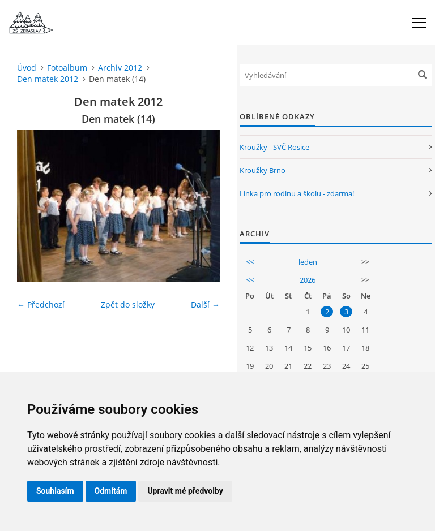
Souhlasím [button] (55, 490)
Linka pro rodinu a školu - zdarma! (297, 193)
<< (250, 262)
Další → (205, 304)
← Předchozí (41, 304)
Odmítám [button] (111, 490)
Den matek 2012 (47, 79)
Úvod (26, 67)
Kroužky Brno (262, 170)
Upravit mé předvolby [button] (185, 490)
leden (307, 262)
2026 (307, 280)
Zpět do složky (128, 304)
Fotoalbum (67, 67)
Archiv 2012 (120, 67)
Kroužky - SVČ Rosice (274, 147)
